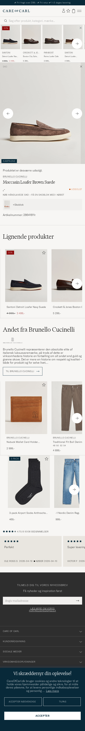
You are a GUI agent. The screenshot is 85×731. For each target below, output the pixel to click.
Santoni (6, 52)
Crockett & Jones (31, 53)
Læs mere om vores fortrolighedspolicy (42, 609)
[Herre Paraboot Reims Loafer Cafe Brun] (52, 37)
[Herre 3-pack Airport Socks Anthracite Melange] (29, 481)
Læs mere (52, 690)
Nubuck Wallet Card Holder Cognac (22, 442)
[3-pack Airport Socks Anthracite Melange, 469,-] (29, 488)
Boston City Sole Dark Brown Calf (30, 56)
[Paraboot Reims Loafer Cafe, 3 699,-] (52, 43)
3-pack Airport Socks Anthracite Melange (27, 513)
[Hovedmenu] (79, 11)
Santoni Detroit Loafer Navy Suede (26, 307)
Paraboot (49, 52)
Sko (5, 66)
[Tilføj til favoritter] (43, 253)
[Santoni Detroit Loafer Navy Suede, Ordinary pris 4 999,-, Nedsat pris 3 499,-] (10, 43)
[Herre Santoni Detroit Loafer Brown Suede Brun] (73, 37)
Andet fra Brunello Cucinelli (39, 329)
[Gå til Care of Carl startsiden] (16, 10)
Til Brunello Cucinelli (22, 371)
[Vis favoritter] (68, 11)
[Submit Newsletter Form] (77, 600)
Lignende (28, 236)
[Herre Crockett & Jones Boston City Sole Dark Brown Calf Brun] (31, 37)
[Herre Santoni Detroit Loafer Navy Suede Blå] (10, 37)
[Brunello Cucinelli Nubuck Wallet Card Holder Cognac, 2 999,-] (26, 416)
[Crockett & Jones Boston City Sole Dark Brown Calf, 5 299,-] (31, 43)
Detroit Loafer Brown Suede (70, 56)
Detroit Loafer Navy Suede (10, 56)
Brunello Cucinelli (15, 176)
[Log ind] (63, 11)
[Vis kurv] (73, 11)
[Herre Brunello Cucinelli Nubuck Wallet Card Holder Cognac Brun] (26, 407)
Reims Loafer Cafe (51, 56)
